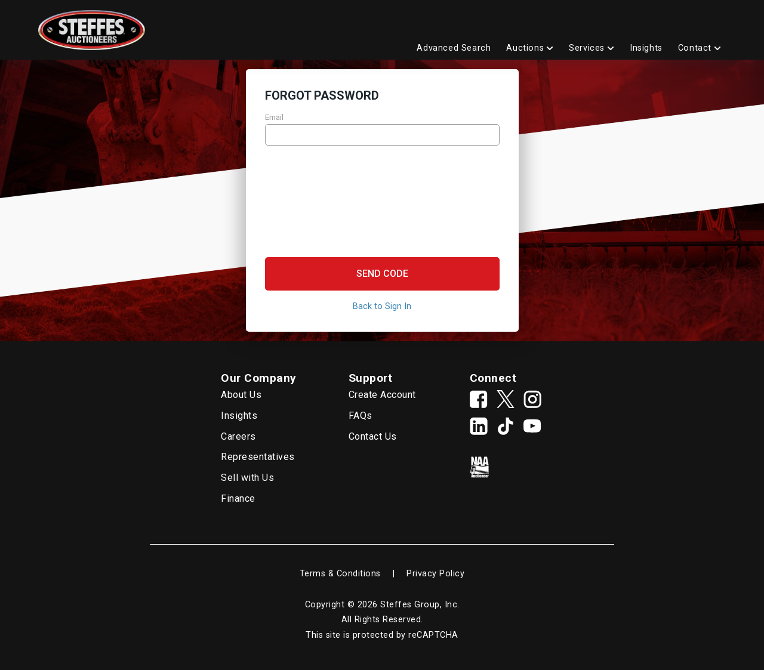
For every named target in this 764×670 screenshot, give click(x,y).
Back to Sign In (382, 306)
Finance (238, 498)
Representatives (258, 456)
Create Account (382, 394)
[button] (382, 274)
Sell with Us (247, 477)
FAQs (360, 415)
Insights (239, 415)
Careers (238, 436)
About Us (241, 394)
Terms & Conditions (340, 574)
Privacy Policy (435, 574)
